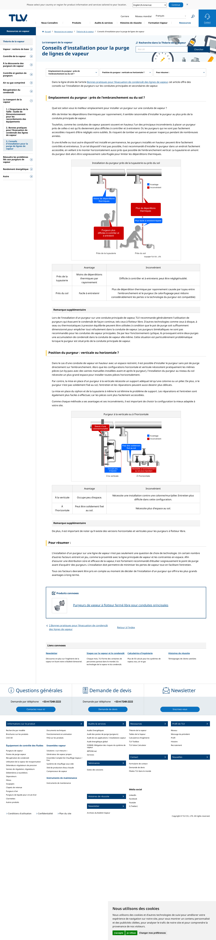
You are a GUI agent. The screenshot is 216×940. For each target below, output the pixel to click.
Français (160, 15)
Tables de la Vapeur (137, 734)
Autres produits (12, 802)
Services (90, 754)
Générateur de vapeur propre (59, 754)
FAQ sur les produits (55, 738)
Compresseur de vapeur (57, 771)
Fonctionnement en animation (59, 734)
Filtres (8, 780)
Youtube (132, 802)
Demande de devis (137, 767)
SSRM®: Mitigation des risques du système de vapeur (106, 746)
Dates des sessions (95, 769)
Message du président (180, 734)
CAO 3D (9, 738)
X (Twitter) (133, 806)
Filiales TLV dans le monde (140, 771)
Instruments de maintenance (59, 783)
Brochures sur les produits (17, 734)
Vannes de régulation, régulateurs (20, 769)
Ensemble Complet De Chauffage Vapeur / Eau (64, 759)
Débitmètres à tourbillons (17, 772)
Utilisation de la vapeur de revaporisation (23, 761)
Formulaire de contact (138, 763)
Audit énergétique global (97, 741)
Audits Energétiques (95, 730)
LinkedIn (132, 795)
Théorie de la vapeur (137, 730)
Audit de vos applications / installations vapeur (106, 738)
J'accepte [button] (118, 932)
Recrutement (176, 745)
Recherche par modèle (15, 730)
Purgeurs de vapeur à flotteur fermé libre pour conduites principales (120, 605)
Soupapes (10, 784)
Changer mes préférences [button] (152, 932)
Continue (176, 4)
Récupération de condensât (17, 758)
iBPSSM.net (92, 751)
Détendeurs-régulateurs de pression (21, 765)
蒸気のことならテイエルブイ (18, 18)
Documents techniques (56, 730)
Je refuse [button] (131, 932)
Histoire (174, 741)
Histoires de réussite (179, 653)
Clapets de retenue (14, 787)
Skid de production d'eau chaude (60, 767)
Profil (173, 738)
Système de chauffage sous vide (60, 764)
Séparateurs (11, 776)
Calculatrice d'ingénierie (140, 653)
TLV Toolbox (134, 741)
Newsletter (51, 653)
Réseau (174, 730)
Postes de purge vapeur (16, 754)
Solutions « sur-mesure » (57, 750)
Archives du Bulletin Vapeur (98, 813)
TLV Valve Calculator (137, 745)
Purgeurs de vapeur (14, 750)
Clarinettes (10, 798)
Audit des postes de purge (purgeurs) (102, 734)
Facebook (133, 798)
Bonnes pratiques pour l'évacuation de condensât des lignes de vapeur (127, 82)
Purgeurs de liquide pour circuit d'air (21, 795)
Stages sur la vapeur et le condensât (105, 653)
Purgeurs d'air (12, 791)
